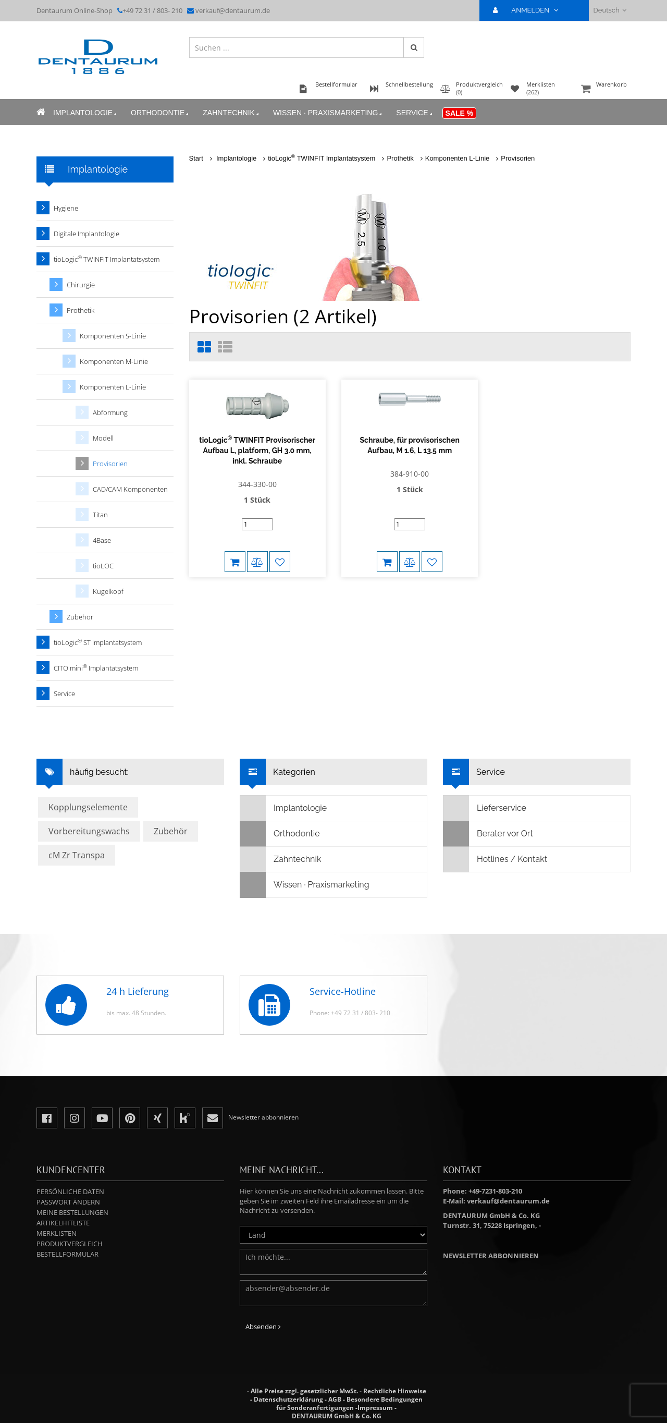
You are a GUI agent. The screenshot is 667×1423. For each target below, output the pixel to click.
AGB (334, 1399)
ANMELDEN (529, 10)
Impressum (375, 1407)
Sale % (460, 113)
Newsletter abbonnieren (491, 1255)
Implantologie (85, 112)
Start (196, 158)
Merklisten (56, 1233)
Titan (100, 514)
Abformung (110, 412)
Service (415, 112)
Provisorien (518, 158)
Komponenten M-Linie (114, 361)
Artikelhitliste (63, 1222)
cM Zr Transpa (76, 855)
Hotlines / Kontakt (495, 859)
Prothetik (400, 158)
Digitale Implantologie (86, 233)
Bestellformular (67, 1254)
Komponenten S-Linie (113, 335)
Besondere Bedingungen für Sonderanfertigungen (349, 1403)
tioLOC (103, 565)
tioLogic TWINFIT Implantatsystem (321, 158)
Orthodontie (160, 112)
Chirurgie (81, 284)
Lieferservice (484, 808)
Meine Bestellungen (72, 1212)
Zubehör (80, 617)
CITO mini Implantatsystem (96, 668)
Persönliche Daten (70, 1191)
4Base (102, 540)
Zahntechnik (232, 112)
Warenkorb (604, 89)
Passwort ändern (68, 1202)
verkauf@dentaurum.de (232, 10)
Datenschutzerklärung (288, 1399)
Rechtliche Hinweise (394, 1390)
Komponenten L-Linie (457, 158)
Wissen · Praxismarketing (328, 112)
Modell (103, 438)
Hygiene (66, 208)
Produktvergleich (69, 1243)
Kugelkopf (108, 591)
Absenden (263, 1326)
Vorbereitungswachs (89, 831)
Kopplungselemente (88, 807)
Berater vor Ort (488, 833)
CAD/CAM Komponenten (130, 489)
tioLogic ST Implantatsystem (98, 642)
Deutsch (610, 10)
